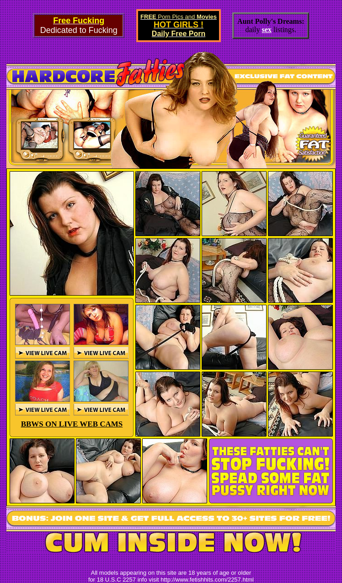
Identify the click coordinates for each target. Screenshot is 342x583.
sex (267, 29)
